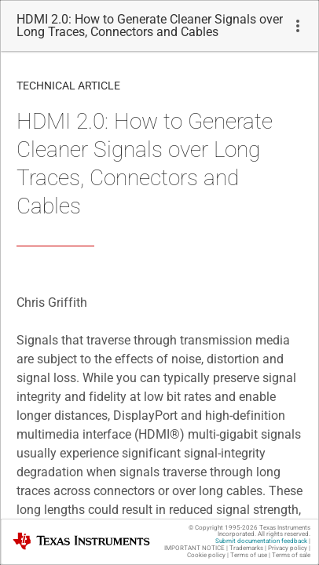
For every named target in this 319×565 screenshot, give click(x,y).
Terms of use (248, 555)
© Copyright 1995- (223, 527)
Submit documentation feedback (261, 541)
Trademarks (246, 548)
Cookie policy (206, 555)
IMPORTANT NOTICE (194, 548)
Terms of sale (291, 555)
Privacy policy (287, 548)
